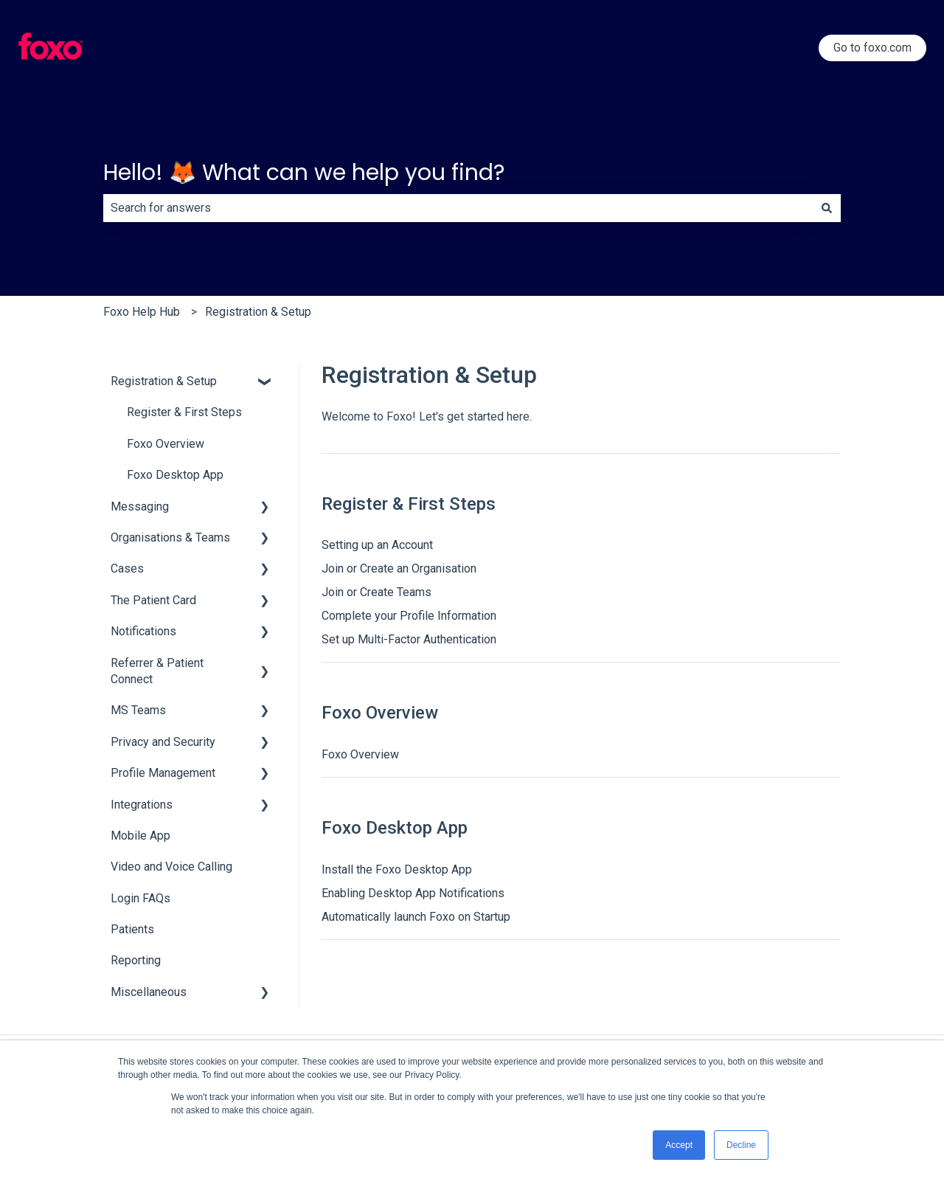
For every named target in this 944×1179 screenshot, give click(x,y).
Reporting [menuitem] (136, 960)
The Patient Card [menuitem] (153, 600)
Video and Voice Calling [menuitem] (171, 867)
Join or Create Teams (376, 592)
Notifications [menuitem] (143, 631)
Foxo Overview (360, 754)
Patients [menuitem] (132, 929)
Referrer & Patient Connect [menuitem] (157, 671)
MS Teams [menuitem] (138, 710)
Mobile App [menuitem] (140, 836)
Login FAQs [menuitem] (140, 898)
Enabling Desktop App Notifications (413, 893)
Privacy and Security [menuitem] (163, 742)
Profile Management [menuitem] (163, 773)
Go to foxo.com (872, 48)
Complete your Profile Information (409, 616)
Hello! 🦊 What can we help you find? (303, 172)
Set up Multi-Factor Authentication (409, 639)
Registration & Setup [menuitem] (164, 381)
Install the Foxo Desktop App (397, 869)
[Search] (827, 208)
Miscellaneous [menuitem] (149, 992)
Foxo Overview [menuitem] (165, 444)
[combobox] (458, 208)
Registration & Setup (258, 312)
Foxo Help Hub (141, 312)
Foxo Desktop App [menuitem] (175, 475)
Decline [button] (741, 1145)
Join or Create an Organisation (399, 568)
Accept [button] (679, 1145)
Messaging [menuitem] (140, 506)
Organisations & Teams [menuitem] (170, 537)
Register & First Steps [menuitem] (184, 412)
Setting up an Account (377, 545)
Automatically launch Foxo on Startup (416, 917)
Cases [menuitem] (127, 568)
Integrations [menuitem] (142, 805)
